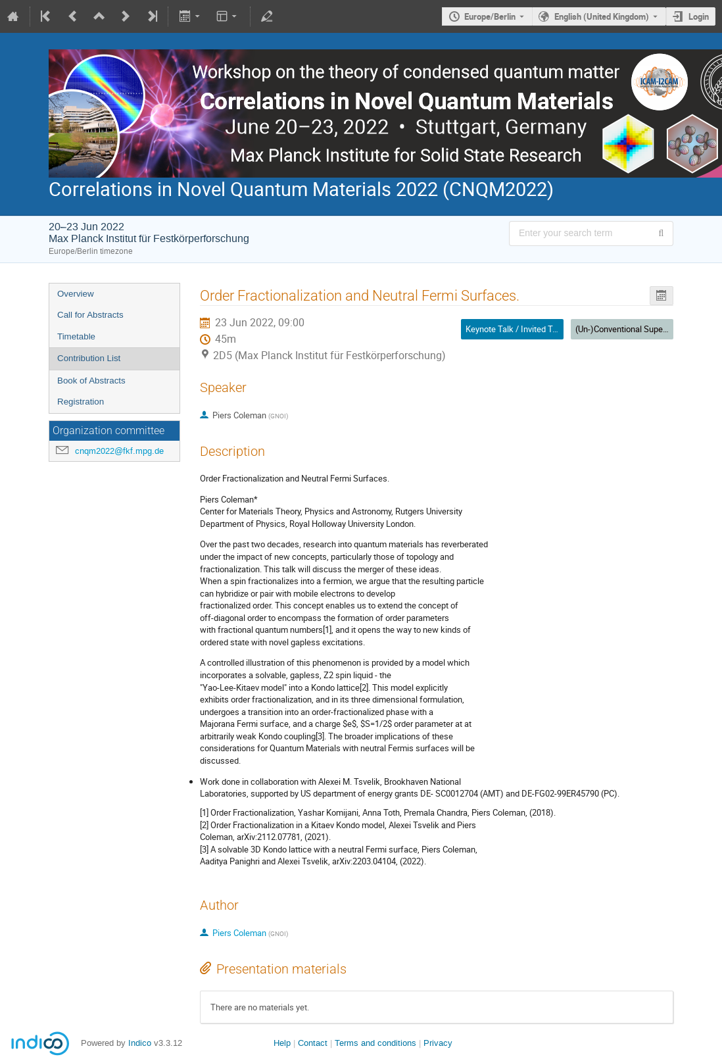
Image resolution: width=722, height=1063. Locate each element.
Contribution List (88, 358)
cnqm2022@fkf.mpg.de (119, 451)
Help (282, 1043)
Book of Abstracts (91, 380)
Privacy (437, 1043)
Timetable (76, 336)
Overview (75, 294)
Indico (139, 1043)
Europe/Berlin (490, 16)
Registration (80, 402)
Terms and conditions (375, 1043)
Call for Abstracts (90, 315)
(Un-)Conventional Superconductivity (642, 329)
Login (698, 16)
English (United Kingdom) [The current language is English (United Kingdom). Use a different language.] (601, 16)
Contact (312, 1043)
